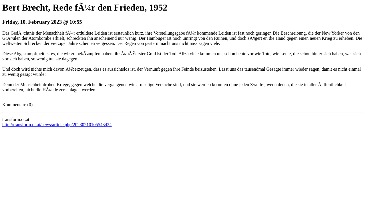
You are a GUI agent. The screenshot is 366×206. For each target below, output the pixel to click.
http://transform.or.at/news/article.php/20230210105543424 (57, 124)
